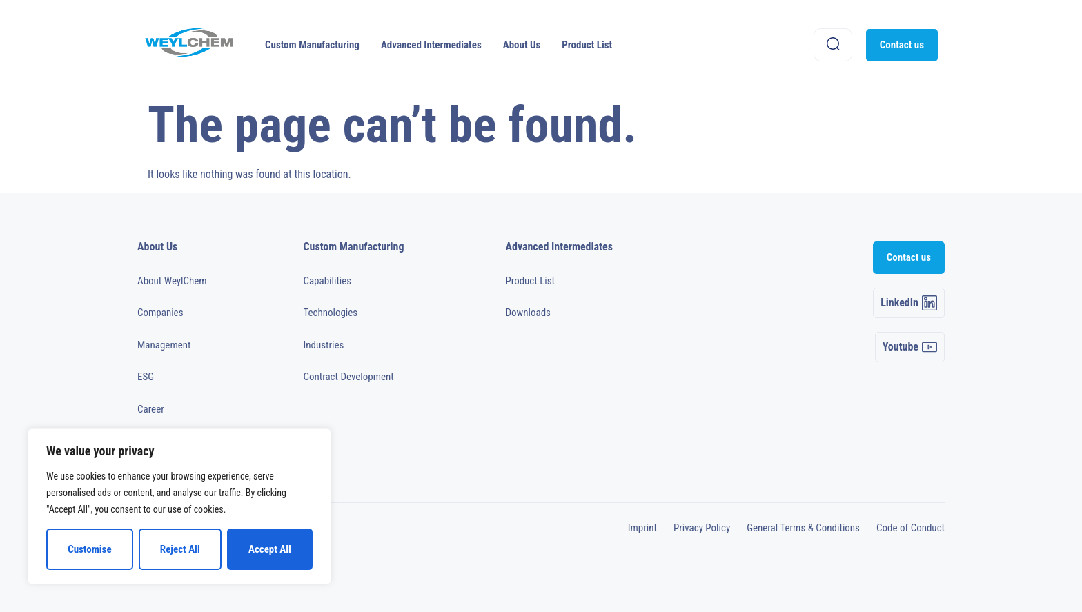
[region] (179, 506)
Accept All (269, 549)
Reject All (180, 549)
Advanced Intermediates (431, 45)
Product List (587, 45)
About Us (522, 45)
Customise (89, 549)
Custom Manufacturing (312, 45)
